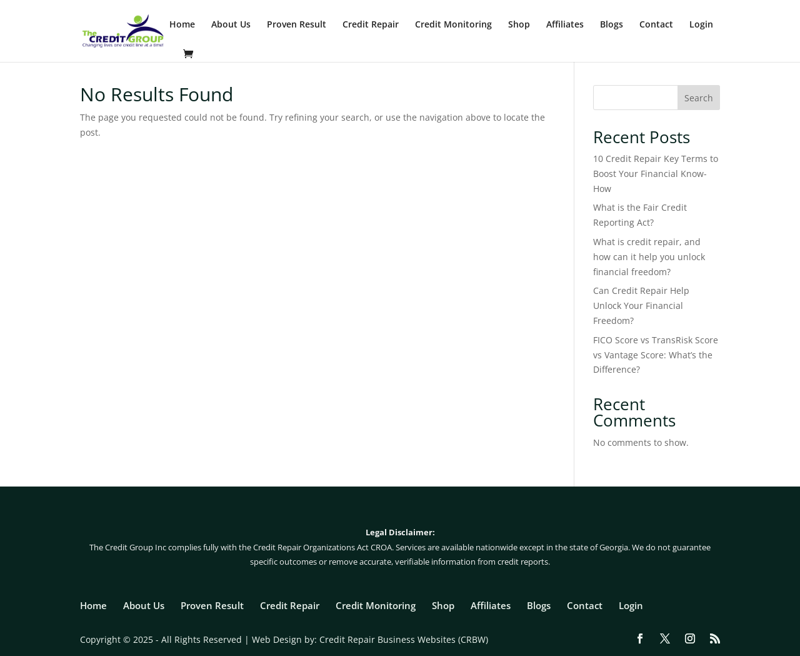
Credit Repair (370, 25)
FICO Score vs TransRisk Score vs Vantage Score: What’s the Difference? (655, 355)
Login (701, 25)
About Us (231, 25)
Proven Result (296, 25)
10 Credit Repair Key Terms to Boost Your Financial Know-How (655, 173)
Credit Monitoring (453, 25)
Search (698, 98)
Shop (519, 25)
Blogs (611, 25)
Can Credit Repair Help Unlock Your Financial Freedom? (641, 305)
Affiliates (565, 25)
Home (182, 25)
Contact (656, 25)
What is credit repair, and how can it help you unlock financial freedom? (649, 257)
